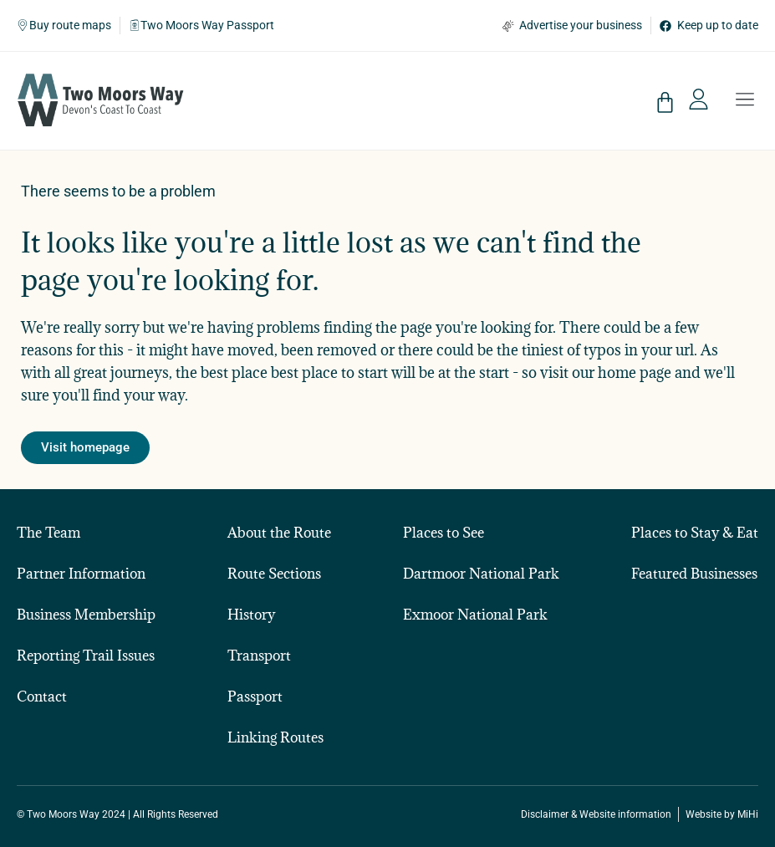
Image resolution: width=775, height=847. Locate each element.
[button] (744, 100)
